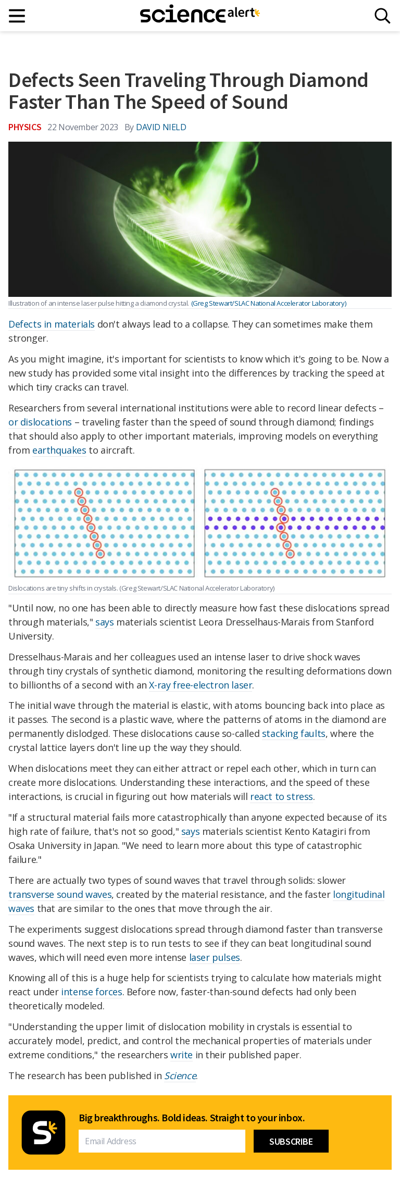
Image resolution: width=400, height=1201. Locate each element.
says (104, 622)
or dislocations (40, 422)
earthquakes (59, 450)
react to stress (281, 796)
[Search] (382, 16)
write (181, 1054)
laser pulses (214, 957)
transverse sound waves (59, 894)
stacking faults (294, 733)
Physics (24, 127)
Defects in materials (51, 324)
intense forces (91, 991)
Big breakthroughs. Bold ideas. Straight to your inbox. (192, 1117)
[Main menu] (17, 16)
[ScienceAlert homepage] (200, 15)
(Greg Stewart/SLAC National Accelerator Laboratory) (268, 303)
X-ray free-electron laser (200, 685)
